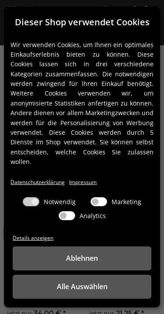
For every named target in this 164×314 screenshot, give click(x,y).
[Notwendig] (31, 201)
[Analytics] (67, 215)
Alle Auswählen (82, 286)
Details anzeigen (33, 237)
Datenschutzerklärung (37, 181)
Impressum (83, 181)
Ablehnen (82, 258)
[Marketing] (99, 201)
